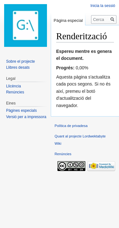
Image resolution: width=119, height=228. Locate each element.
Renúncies (15, 92)
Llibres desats (18, 67)
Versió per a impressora (26, 117)
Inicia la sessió (102, 5)
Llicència (13, 86)
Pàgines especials (21, 110)
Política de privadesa (71, 126)
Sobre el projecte (20, 61)
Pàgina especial (68, 20)
